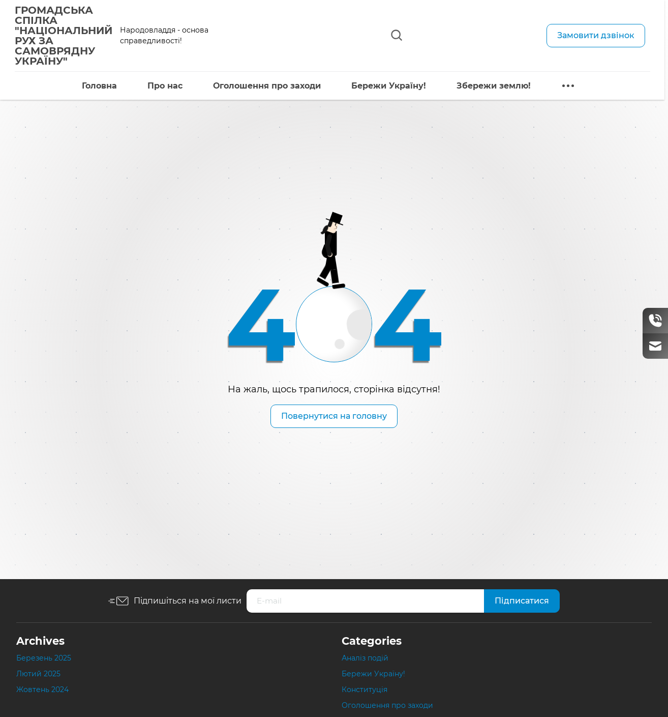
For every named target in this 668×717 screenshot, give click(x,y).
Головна (89, 86)
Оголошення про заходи (257, 86)
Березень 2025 (43, 658)
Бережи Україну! (379, 86)
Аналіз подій (365, 658)
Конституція (364, 689)
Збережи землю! (484, 86)
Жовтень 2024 (42, 689)
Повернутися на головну (334, 416)
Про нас (155, 86)
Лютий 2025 (38, 673)
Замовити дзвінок (595, 35)
